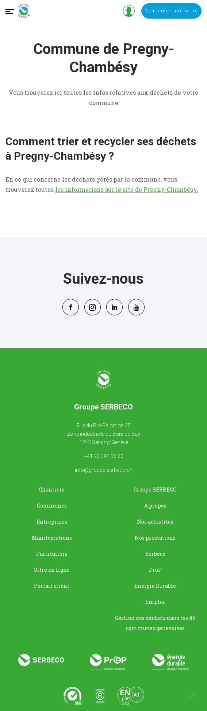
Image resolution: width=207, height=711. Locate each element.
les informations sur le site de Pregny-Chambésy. (126, 189)
